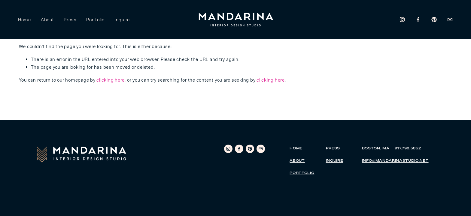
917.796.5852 (408, 149)
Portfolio (96, 19)
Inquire (123, 19)
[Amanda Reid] (417, 20)
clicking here (110, 79)
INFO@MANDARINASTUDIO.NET (395, 161)
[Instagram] (402, 20)
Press (71, 19)
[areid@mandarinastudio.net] (449, 20)
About (48, 19)
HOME (296, 149)
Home (25, 19)
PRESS (333, 149)
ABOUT (297, 161)
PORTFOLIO (302, 173)
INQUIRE (334, 161)
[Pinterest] (433, 20)
